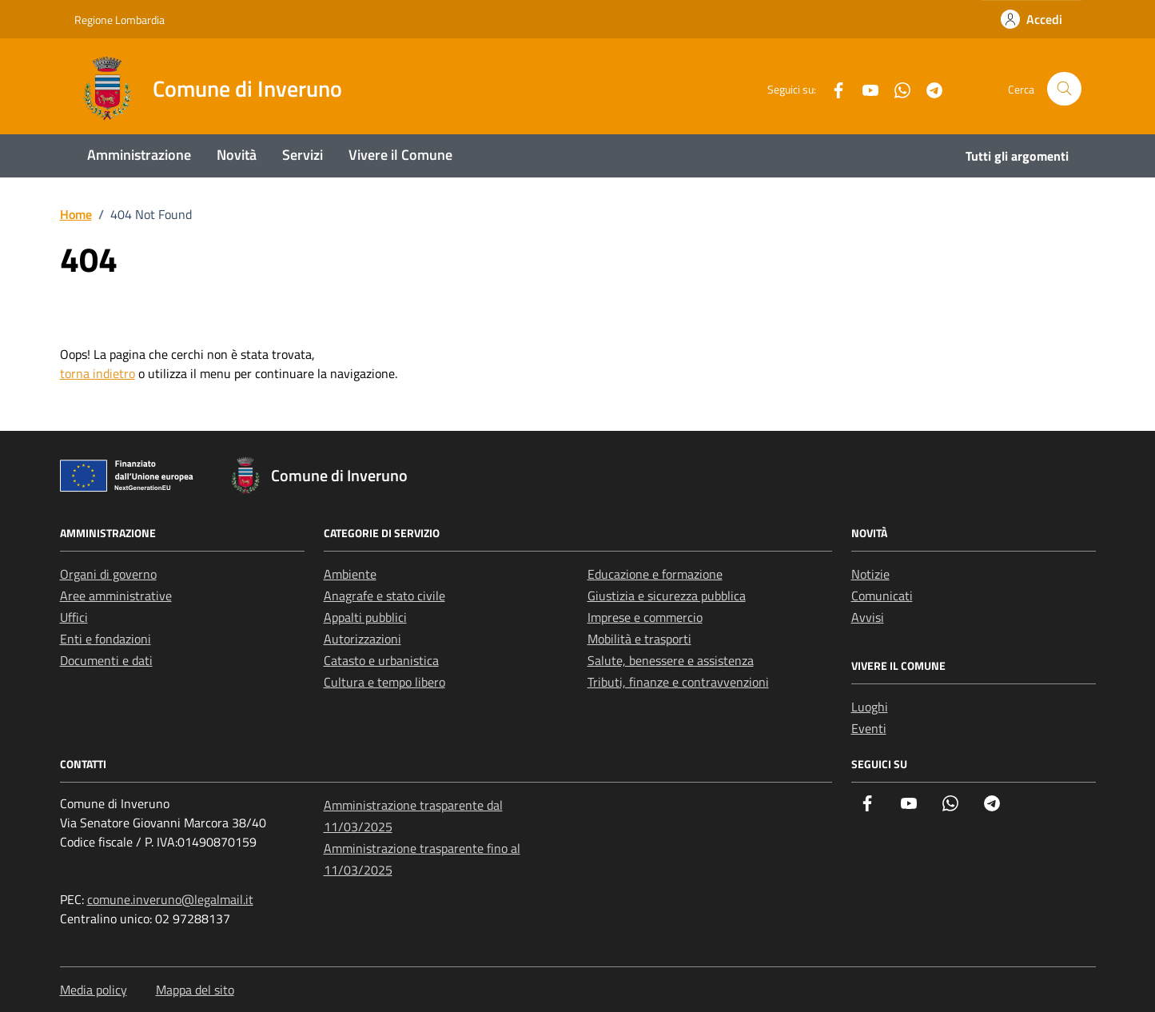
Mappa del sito (195, 989)
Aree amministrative (116, 595)
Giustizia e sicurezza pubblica (666, 595)
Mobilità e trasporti (639, 638)
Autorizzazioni (362, 638)
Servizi (302, 154)
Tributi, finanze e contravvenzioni (678, 681)
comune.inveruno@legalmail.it (170, 899)
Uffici (74, 617)
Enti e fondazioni (105, 638)
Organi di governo (108, 574)
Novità (237, 154)
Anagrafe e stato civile (384, 595)
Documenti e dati (106, 660)
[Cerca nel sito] (1064, 89)
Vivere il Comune (400, 154)
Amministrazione (139, 154)
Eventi (868, 728)
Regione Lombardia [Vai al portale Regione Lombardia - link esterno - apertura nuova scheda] (119, 19)
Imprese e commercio (645, 617)
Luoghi (869, 706)
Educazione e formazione (655, 574)
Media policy (93, 989)
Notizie (870, 574)
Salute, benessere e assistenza (670, 660)
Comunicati (882, 595)
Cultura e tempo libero (384, 681)
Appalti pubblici (365, 617)
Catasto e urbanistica (381, 660)
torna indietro (97, 373)
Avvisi (867, 617)
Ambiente (350, 574)
